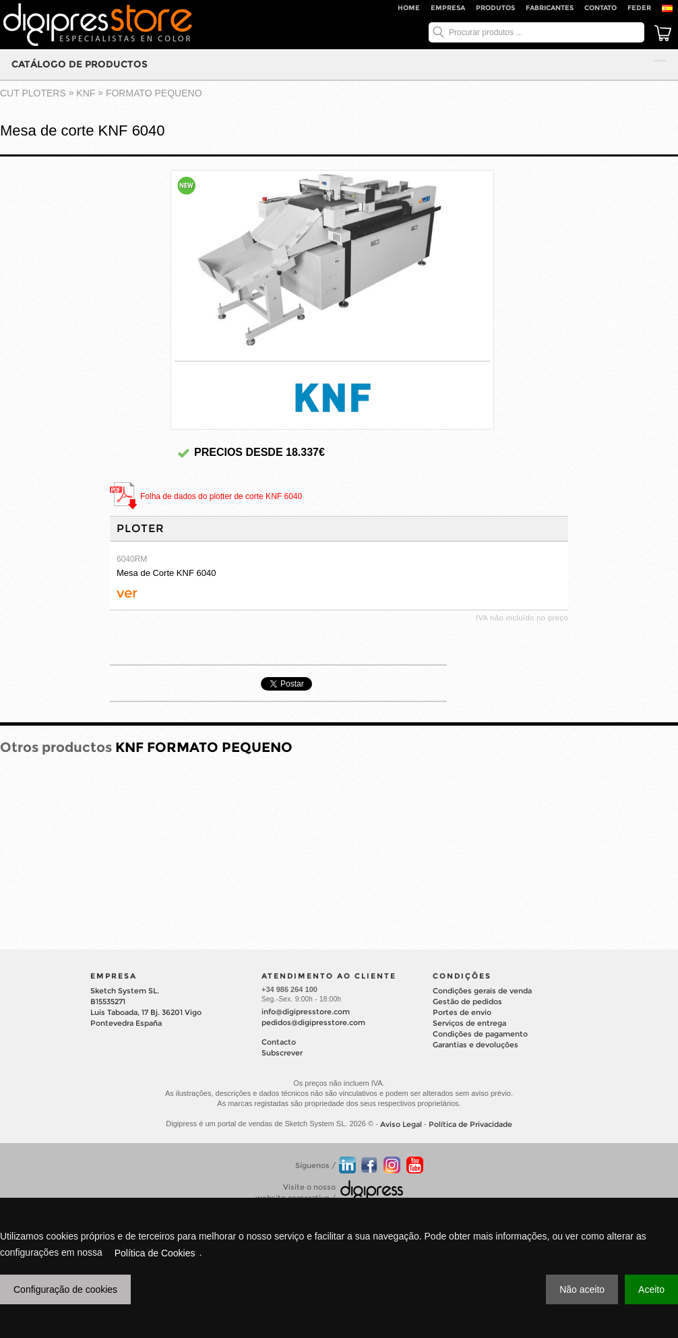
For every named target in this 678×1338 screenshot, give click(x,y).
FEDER (639, 7)
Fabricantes (550, 7)
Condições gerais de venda (482, 990)
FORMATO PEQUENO (154, 93)
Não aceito (582, 1289)
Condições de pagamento (480, 1034)
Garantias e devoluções (475, 1044)
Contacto (278, 1042)
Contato (600, 7)
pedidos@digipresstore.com (313, 1022)
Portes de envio (462, 1012)
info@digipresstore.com (305, 1011)
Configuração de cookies (65, 1289)
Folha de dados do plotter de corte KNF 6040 (221, 496)
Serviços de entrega (469, 1023)
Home (409, 7)
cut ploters (33, 93)
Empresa (448, 7)
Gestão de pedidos (467, 1001)
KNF (85, 93)
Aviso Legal (401, 1124)
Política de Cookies (155, 1253)
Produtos (495, 7)
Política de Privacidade (470, 1124)
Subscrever (282, 1052)
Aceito (651, 1289)
